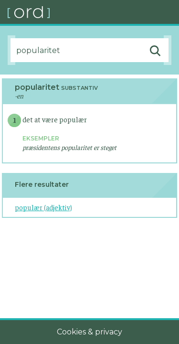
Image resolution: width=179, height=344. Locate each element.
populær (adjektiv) (43, 207)
